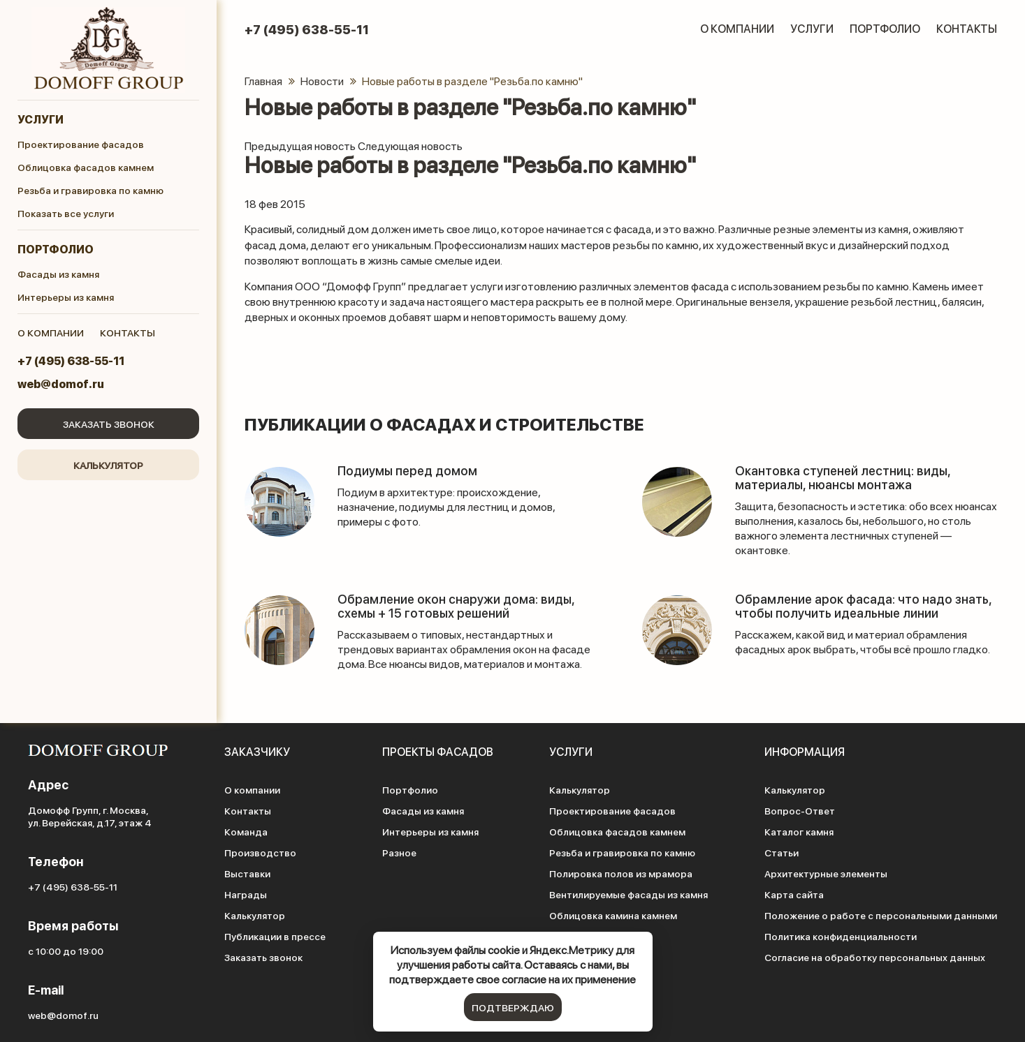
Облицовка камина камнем (613, 915)
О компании (737, 28)
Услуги (40, 119)
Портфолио (55, 248)
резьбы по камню (866, 285)
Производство (260, 852)
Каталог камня (799, 831)
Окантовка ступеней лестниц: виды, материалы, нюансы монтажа (842, 477)
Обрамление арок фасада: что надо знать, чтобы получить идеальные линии (863, 605)
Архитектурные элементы (825, 873)
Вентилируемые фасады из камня (628, 894)
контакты (127, 332)
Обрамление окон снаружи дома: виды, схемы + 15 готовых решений (455, 605)
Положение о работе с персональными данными (880, 915)
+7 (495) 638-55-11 (70, 360)
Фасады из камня (58, 273)
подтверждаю (513, 1007)
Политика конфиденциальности (840, 936)
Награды (245, 894)
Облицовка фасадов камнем (85, 167)
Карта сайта (794, 894)
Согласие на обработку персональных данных (874, 957)
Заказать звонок (108, 423)
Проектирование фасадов (80, 143)
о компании (50, 332)
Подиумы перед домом (407, 470)
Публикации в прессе (275, 936)
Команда (246, 831)
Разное (399, 852)
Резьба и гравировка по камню (90, 190)
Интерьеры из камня (65, 296)
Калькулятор (108, 465)
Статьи (781, 852)
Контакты (966, 28)
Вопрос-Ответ (799, 810)
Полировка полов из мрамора (620, 873)
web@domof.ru (60, 383)
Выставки (247, 873)
